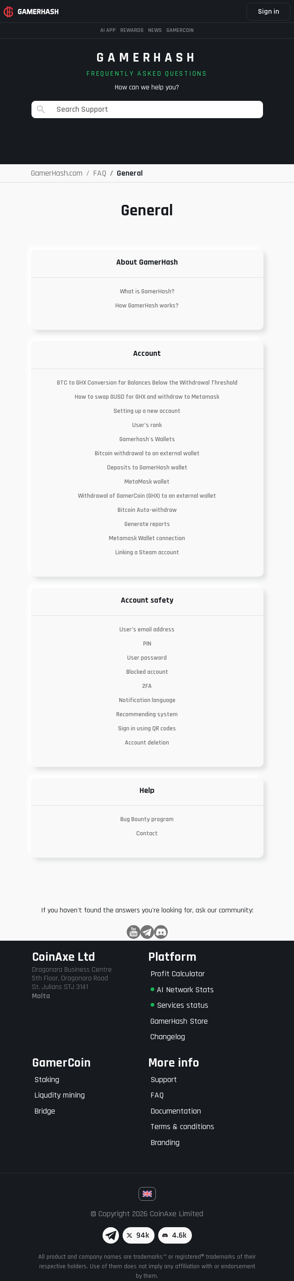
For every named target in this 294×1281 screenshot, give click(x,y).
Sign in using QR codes (147, 728)
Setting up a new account (147, 411)
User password (147, 658)
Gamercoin (180, 30)
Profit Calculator (177, 974)
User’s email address (147, 629)
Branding (165, 1142)
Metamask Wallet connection (147, 538)
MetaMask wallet (147, 482)
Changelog (167, 1036)
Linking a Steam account (147, 552)
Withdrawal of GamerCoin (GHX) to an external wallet (147, 496)
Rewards (132, 30)
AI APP (108, 30)
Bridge (44, 1111)
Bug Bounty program (147, 819)
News (155, 30)
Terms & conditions (182, 1126)
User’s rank (147, 425)
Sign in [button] (268, 11)
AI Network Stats (182, 989)
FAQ (157, 1095)
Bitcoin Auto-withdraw (147, 510)
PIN (147, 644)
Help (147, 790)
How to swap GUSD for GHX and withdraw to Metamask (147, 397)
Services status (179, 1005)
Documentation (175, 1111)
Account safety (147, 600)
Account (147, 353)
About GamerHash (147, 262)
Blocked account (147, 672)
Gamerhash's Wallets (147, 439)
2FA (147, 686)
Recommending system (147, 714)
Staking (46, 1079)
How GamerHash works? (147, 306)
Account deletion (147, 743)
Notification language (147, 700)
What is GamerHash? (147, 291)
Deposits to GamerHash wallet (147, 467)
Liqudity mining (59, 1095)
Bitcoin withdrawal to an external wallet (147, 453)
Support (163, 1079)
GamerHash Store (179, 1021)
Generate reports (147, 524)
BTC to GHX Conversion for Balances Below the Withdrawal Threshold (147, 383)
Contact (147, 833)
